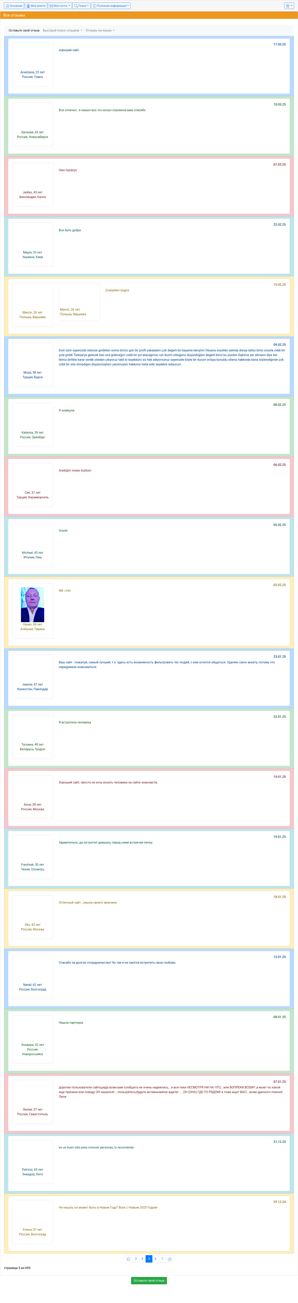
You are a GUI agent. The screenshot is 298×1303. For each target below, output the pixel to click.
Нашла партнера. (71, 1022)
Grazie (63, 530)
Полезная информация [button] (109, 6)
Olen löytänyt (68, 170)
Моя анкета (36, 6)
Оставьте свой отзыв (24, 30)
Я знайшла (66, 410)
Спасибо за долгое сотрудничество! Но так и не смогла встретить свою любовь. (117, 962)
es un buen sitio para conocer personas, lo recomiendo (96, 1147)
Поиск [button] (80, 6)
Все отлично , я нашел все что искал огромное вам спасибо (102, 110)
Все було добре (70, 230)
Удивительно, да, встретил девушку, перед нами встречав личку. (106, 842)
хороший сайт (69, 50)
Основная (14, 6)
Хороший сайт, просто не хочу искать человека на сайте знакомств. (108, 782)
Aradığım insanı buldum (75, 470)
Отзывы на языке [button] (99, 30)
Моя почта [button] (59, 6)
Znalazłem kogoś (117, 290)
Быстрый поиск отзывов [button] (61, 30)
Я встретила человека (75, 722)
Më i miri (65, 590)
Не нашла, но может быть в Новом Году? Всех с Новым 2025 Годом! (108, 1207)
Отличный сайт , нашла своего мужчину (88, 902)
